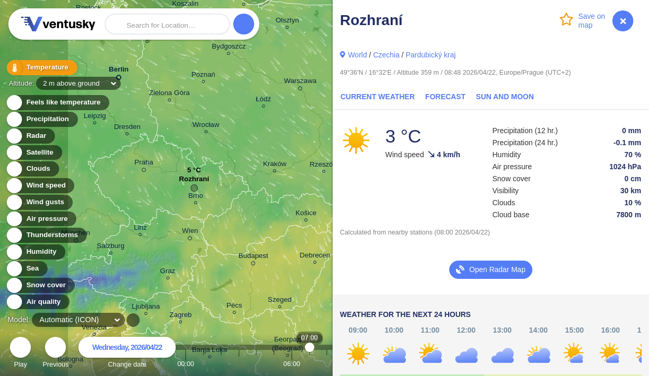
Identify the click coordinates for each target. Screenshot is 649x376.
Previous (55, 353)
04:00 (256, 364)
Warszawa (300, 82)
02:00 (221, 364)
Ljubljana (146, 307)
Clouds (32, 169)
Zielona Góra (169, 94)
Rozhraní (194, 181)
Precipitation (41, 119)
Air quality (37, 302)
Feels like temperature (57, 102)
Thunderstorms (46, 235)
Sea (26, 268)
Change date (127, 353)
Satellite (33, 152)
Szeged (280, 301)
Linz (140, 229)
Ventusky (56, 24)
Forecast (445, 96)
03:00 (239, 364)
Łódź (263, 100)
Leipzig (95, 117)
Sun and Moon (505, 96)
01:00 (203, 364)
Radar (30, 136)
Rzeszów (324, 165)
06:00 (291, 364)
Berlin (119, 71)
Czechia (386, 55)
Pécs (234, 306)
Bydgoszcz (229, 47)
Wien (190, 232)
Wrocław (205, 126)
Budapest (253, 257)
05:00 (274, 364)
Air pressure (41, 219)
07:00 (309, 364)
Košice (305, 214)
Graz (167, 272)
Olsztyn (287, 21)
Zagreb (180, 316)
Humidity (35, 252)
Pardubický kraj (431, 55)
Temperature (41, 67)
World (357, 55)
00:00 (185, 364)
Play (20, 353)
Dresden (127, 128)
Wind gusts (39, 202)
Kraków (275, 165)
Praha (143, 164)
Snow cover (40, 285)
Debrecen (315, 256)
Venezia (94, 328)
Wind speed (40, 185)
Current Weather (377, 96)
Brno (195, 197)
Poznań (203, 75)
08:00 (326, 364)
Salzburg (110, 247)
